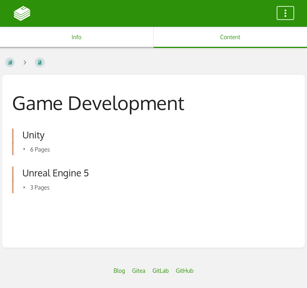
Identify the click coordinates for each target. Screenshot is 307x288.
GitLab (160, 270)
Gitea (138, 270)
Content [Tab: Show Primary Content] (230, 37)
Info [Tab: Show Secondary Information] (77, 37)
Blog (119, 270)
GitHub (184, 270)
